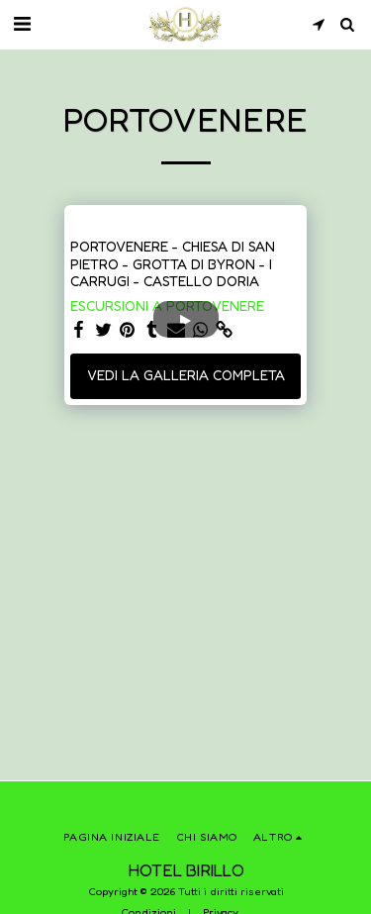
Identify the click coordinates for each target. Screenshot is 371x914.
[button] (22, 24)
